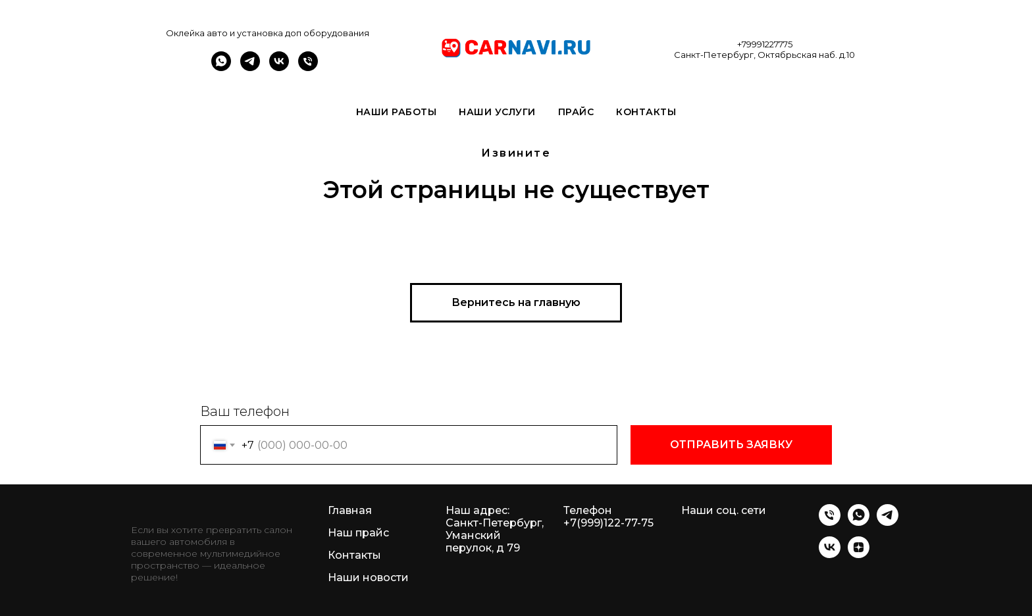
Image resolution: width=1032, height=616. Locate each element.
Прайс (576, 112)
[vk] (279, 67)
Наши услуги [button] (497, 112)
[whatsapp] (221, 67)
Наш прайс (358, 532)
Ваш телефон (245, 411)
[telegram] (250, 67)
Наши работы (396, 112)
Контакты (646, 112)
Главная (350, 510)
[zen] (858, 554)
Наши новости (368, 577)
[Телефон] (308, 67)
